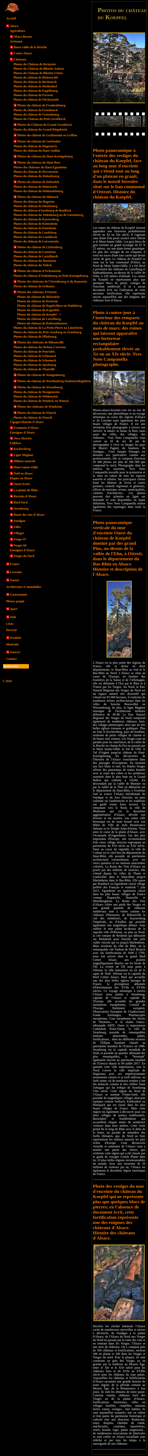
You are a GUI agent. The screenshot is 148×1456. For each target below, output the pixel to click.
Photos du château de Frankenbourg (41, 105)
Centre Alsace (23, 53)
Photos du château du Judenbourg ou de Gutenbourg (48, 214)
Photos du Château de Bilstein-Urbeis (38, 73)
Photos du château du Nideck (32, 265)
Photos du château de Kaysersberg (36, 219)
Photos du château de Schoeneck (34, 360)
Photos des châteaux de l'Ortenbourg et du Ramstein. (52, 281)
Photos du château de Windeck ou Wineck (41, 400)
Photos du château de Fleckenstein (36, 99)
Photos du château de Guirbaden (39, 141)
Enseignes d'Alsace (22, 432)
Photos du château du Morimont (34, 260)
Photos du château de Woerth (32, 417)
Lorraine (16, 572)
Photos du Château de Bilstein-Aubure (38, 68)
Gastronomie (18, 594)
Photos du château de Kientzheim (35, 223)
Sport (13, 609)
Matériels (12, 644)
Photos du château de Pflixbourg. (35, 336)
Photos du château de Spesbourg (34, 364)
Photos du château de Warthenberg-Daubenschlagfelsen (54, 381)
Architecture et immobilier (23, 586)
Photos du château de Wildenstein (35, 396)
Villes (17, 527)
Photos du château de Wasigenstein (36, 392)
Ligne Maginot (23, 455)
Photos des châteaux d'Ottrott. (37, 292)
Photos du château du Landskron (35, 237)
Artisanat (16, 41)
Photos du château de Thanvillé (34, 369)
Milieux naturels (24, 461)
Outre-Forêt (22, 484)
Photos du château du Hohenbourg (36, 176)
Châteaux (20, 59)
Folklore (15, 443)
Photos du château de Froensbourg (36, 114)
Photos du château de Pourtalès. (34, 351)
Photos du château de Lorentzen (34, 252)
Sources (15, 652)
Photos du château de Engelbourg (35, 90)
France (14, 564)
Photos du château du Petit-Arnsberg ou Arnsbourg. (47, 332)
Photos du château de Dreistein (37, 301)
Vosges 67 (20, 539)
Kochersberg (22, 448)
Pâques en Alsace (21, 478)
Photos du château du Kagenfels (38, 310)
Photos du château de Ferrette (33, 95)
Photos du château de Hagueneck (35, 146)
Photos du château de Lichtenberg (39, 247)
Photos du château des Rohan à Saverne (39, 347)
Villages (19, 533)
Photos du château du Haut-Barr (39, 162)
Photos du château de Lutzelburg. (39, 319)
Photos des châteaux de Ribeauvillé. (40, 342)
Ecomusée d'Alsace (26, 427)
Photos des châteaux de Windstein (39, 406)
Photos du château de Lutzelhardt (35, 256)
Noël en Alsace (23, 473)
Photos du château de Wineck (36, 412)
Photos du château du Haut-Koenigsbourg (45, 156)
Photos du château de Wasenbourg (40, 387)
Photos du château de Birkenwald (35, 77)
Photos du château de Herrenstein (35, 171)
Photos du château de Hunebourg (35, 206)
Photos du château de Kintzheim (34, 228)
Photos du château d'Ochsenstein (39, 271)
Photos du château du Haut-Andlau (36, 150)
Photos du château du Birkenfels (38, 296)
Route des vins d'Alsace (29, 514)
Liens (9, 623)
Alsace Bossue (22, 36)
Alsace (14, 26)
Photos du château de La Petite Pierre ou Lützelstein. (48, 327)
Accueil (11, 18)
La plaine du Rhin (26, 490)
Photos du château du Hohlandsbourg (38, 191)
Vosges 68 (20, 545)
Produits (15, 637)
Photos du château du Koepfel (39, 314)
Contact (11, 658)
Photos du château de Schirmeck (34, 356)
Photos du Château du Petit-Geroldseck (39, 119)
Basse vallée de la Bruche (30, 47)
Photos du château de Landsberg (34, 232)
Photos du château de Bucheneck (35, 81)
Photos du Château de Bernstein (34, 64)
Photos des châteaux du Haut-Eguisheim (40, 167)
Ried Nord (21, 502)
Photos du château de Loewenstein (36, 241)
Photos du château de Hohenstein (35, 186)
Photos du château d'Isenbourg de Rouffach (42, 210)
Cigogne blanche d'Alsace (27, 422)
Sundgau (19, 520)
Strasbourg (21, 508)
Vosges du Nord (24, 556)
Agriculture (17, 30)
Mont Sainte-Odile (26, 467)
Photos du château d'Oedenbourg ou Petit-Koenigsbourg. (51, 275)
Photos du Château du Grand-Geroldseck (44, 124)
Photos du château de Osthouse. (34, 286)
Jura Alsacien (23, 438)
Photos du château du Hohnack (37, 196)
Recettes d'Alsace (25, 496)
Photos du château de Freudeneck (35, 110)
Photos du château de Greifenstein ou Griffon (47, 135)
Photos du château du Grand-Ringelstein (40, 129)
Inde (13, 617)
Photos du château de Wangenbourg (41, 375)
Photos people (15, 601)
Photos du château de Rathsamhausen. (42, 323)
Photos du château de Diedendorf (35, 86)
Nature (14, 580)
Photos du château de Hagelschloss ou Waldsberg (49, 305)
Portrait (11, 630)
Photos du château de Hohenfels (38, 181)
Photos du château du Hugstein (34, 201)
